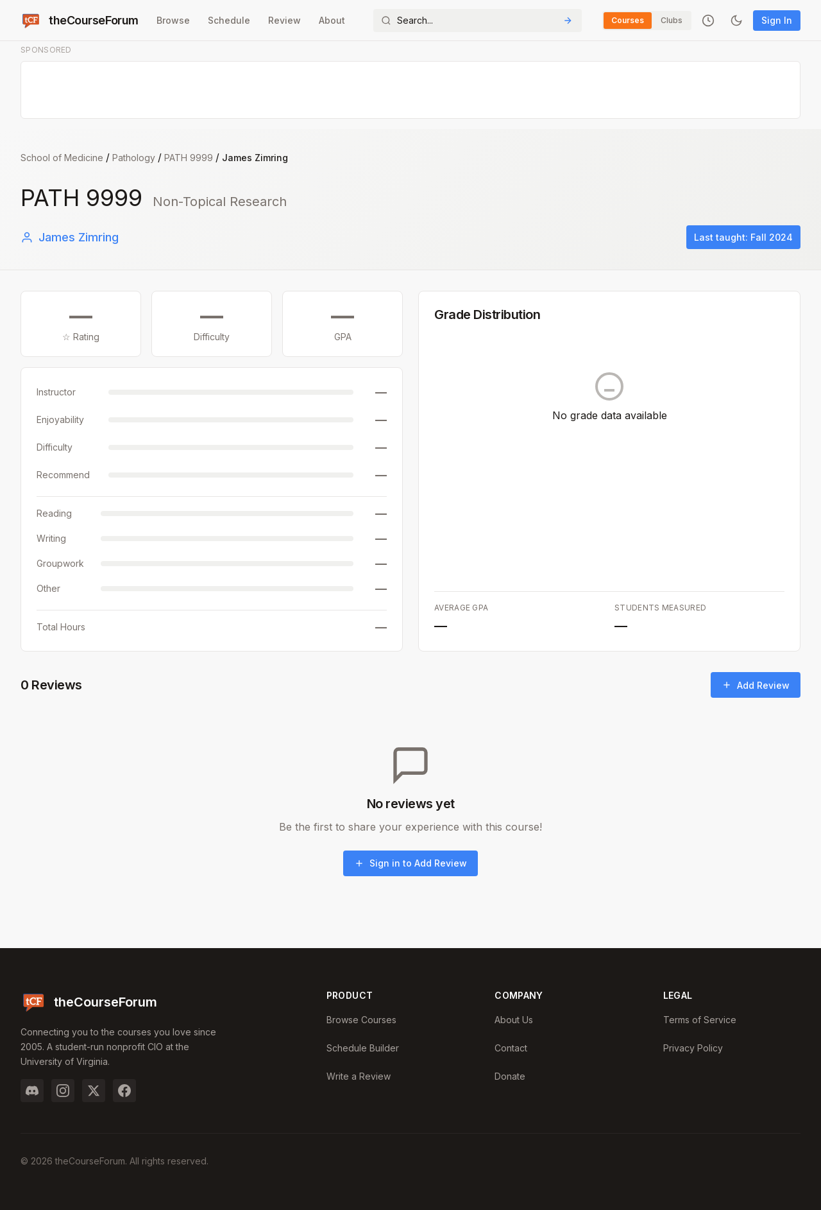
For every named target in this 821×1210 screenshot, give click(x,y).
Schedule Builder (362, 1047)
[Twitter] (93, 1090)
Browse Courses (361, 1019)
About (332, 20)
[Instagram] (62, 1090)
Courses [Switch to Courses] (627, 20)
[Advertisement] (411, 90)
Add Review (756, 685)
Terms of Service (699, 1019)
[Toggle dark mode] (736, 20)
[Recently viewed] (708, 20)
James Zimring (70, 237)
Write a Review (358, 1076)
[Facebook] (124, 1090)
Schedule (229, 20)
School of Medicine (62, 157)
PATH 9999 (188, 157)
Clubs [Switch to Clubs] (671, 20)
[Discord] (32, 1090)
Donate (510, 1076)
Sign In (776, 20)
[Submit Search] (568, 21)
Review (284, 20)
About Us (514, 1019)
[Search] (477, 20)
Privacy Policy (693, 1047)
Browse (173, 20)
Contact (511, 1047)
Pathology (133, 157)
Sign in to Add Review (410, 863)
